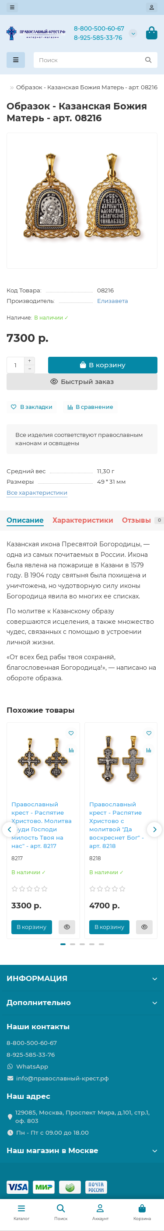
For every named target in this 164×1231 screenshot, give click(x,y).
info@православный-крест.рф (62, 1078)
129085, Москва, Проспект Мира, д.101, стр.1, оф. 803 (82, 1116)
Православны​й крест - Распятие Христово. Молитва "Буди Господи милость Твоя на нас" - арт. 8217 (41, 825)
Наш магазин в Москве (82, 1150)
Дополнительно (82, 1002)
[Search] (95, 60)
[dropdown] (12, 7)
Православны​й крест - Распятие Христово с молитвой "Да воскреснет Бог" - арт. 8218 (116, 825)
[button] (9, 829)
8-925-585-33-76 (98, 37)
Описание (25, 520)
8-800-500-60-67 (99, 28)
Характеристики (82, 520)
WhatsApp (32, 1066)
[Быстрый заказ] (82, 381)
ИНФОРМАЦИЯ (82, 978)
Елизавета (112, 300)
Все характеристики (37, 492)
